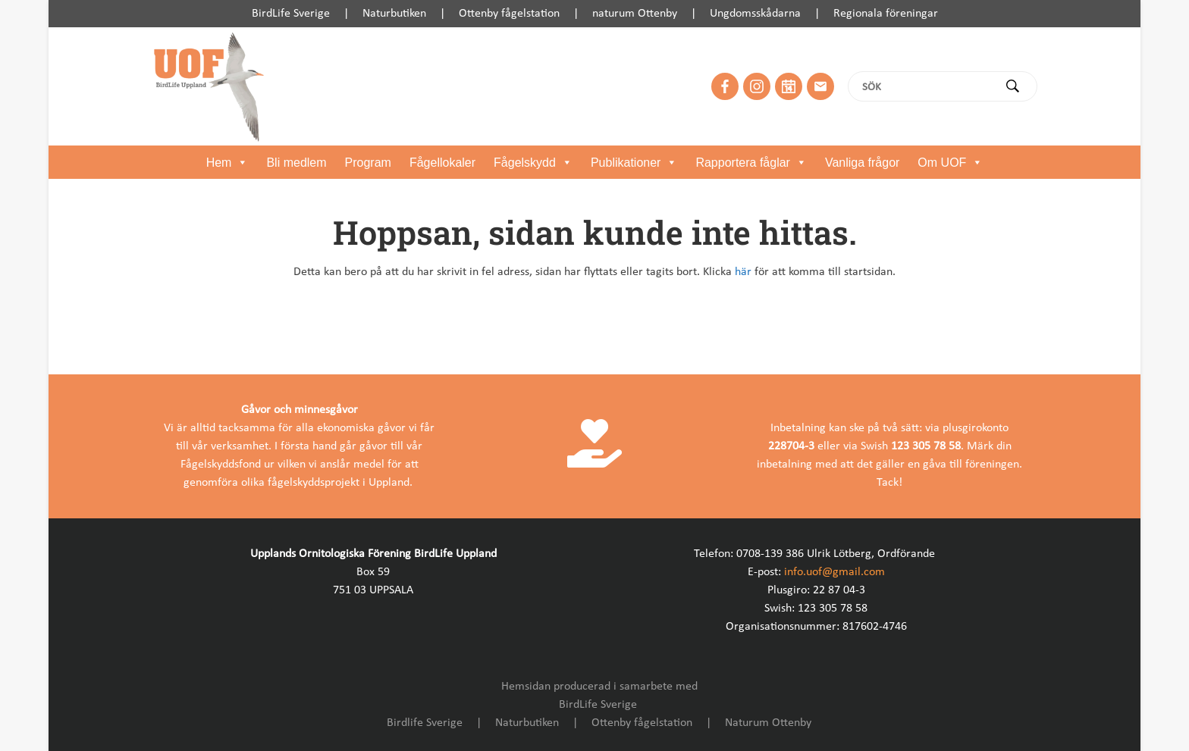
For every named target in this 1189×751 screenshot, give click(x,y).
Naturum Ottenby (768, 723)
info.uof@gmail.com (834, 572)
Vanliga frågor (862, 162)
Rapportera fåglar (751, 163)
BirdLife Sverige (291, 14)
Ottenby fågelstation (509, 14)
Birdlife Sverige (425, 723)
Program (368, 162)
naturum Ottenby (634, 14)
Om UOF (950, 163)
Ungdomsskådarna (755, 14)
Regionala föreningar (885, 14)
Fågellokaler (442, 162)
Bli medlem (296, 162)
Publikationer (634, 163)
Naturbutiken (394, 14)
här (743, 272)
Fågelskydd (533, 163)
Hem (227, 163)
